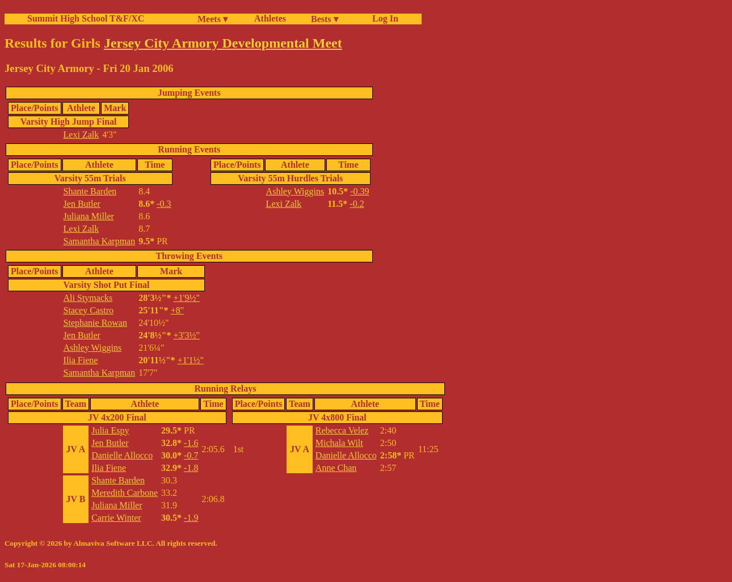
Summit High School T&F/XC (85, 18)
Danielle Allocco (122, 455)
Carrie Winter (116, 517)
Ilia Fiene (81, 360)
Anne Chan (335, 468)
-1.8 (191, 468)
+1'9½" (187, 298)
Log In (383, 18)
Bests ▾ (324, 19)
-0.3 (164, 204)
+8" (177, 310)
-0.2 (357, 204)
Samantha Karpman (100, 241)
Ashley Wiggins (295, 191)
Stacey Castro (88, 310)
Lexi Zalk (81, 134)
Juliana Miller (89, 216)
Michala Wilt (339, 443)
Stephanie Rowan (95, 323)
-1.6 (191, 443)
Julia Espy (110, 430)
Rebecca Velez (341, 430)
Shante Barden (90, 191)
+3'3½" (187, 335)
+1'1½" (191, 360)
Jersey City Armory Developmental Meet (223, 43)
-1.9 (191, 517)
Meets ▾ (212, 19)
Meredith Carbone (124, 493)
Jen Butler (82, 204)
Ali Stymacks (88, 298)
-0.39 (359, 191)
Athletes (270, 18)
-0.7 (191, 455)
